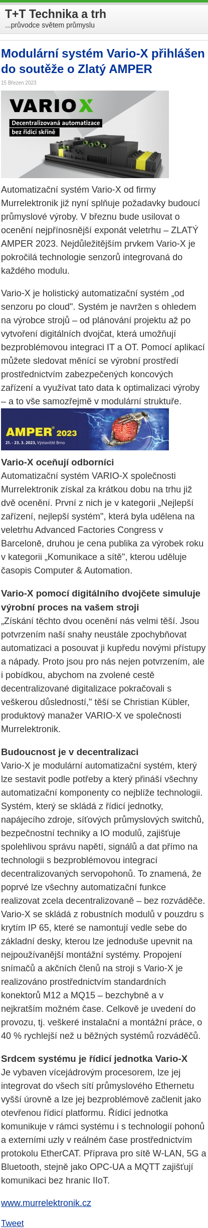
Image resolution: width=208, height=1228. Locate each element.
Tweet (12, 1223)
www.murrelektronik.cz (46, 1203)
